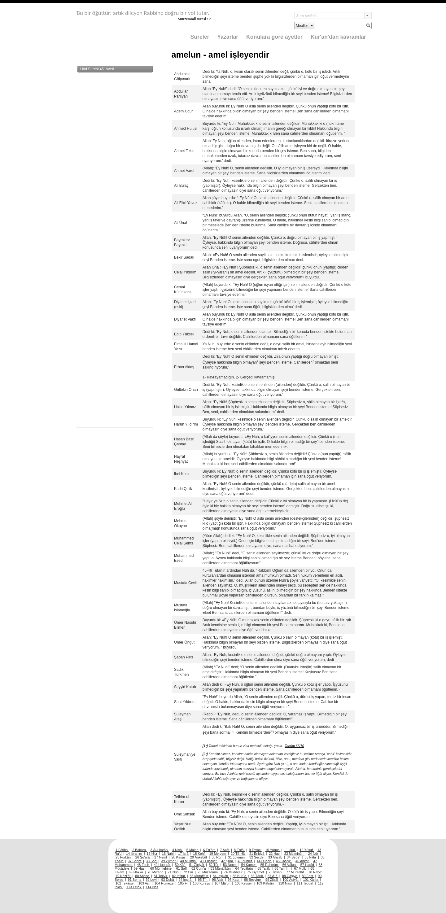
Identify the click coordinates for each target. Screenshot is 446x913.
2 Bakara (139, 850)
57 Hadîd (307, 865)
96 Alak (218, 879)
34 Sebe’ (294, 857)
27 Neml (161, 857)
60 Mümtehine (161, 868)
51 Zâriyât (197, 865)
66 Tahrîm (282, 868)
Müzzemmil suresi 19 (193, 18)
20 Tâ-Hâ (238, 853)
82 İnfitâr (179, 876)
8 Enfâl (239, 850)
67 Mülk (300, 868)
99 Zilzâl (272, 879)
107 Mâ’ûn (223, 883)
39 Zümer (169, 861)
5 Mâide (192, 850)
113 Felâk (134, 887)
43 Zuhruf (245, 861)
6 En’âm (209, 850)
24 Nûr (313, 853)
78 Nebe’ (315, 872)
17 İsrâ (183, 853)
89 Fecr (308, 876)
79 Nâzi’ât (123, 876)
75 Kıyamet (256, 872)
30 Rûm (218, 857)
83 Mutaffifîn (199, 876)
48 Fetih (143, 865)
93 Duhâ (168, 879)
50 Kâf (180, 865)
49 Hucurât (162, 865)
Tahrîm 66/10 (294, 746)
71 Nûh (174, 872)
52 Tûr (214, 865)
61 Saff (182, 868)
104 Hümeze (165, 883)
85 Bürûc (240, 876)
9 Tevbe (255, 850)
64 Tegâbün (244, 868)
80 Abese (142, 876)
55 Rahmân (269, 865)
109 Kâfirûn (265, 883)
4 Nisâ (177, 850)
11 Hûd (290, 850)
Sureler (199, 37)
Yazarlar (227, 37)
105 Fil (183, 883)
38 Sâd (152, 861)
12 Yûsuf (307, 850)
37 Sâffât (135, 861)
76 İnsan (275, 872)
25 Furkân (124, 857)
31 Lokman (237, 857)
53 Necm (230, 865)
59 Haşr (140, 868)
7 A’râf (225, 850)
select (368, 15)
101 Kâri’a (311, 879)
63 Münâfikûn (220, 868)
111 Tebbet (305, 883)
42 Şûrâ (227, 861)
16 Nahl (168, 853)
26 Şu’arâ (143, 857)
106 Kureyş (202, 883)
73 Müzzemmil (209, 872)
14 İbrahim (134, 853)
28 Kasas (179, 857)
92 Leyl (152, 879)
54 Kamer (249, 865)
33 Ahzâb (275, 857)
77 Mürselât (295, 872)
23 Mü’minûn (294, 853)
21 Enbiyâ (257, 853)
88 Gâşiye (290, 876)
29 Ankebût (199, 857)
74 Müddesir (233, 872)
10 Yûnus (273, 850)
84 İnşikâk (221, 876)
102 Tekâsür (125, 883)
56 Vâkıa (289, 865)
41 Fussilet (209, 861)
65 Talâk (264, 868)
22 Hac (274, 853)
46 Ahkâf (302, 861)
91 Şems (135, 879)
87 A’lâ (273, 876)
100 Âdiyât (290, 879)
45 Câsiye (284, 861)
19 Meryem (218, 853)
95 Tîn (203, 879)
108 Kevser (244, 883)
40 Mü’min (188, 861)
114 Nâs (152, 887)
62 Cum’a (199, 868)
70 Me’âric (156, 872)
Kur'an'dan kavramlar (338, 37)
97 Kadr (234, 879)
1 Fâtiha (122, 850)
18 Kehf (199, 853)
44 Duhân (264, 861)
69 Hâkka (136, 872)
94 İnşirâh (186, 879)
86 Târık (257, 876)
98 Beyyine (253, 879)
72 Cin (188, 872)
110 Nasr (285, 883)
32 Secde (257, 857)
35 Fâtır (310, 857)
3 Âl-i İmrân (160, 850)
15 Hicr (152, 853)
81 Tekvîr (161, 876)
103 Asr (144, 883)
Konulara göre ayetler (274, 37)
